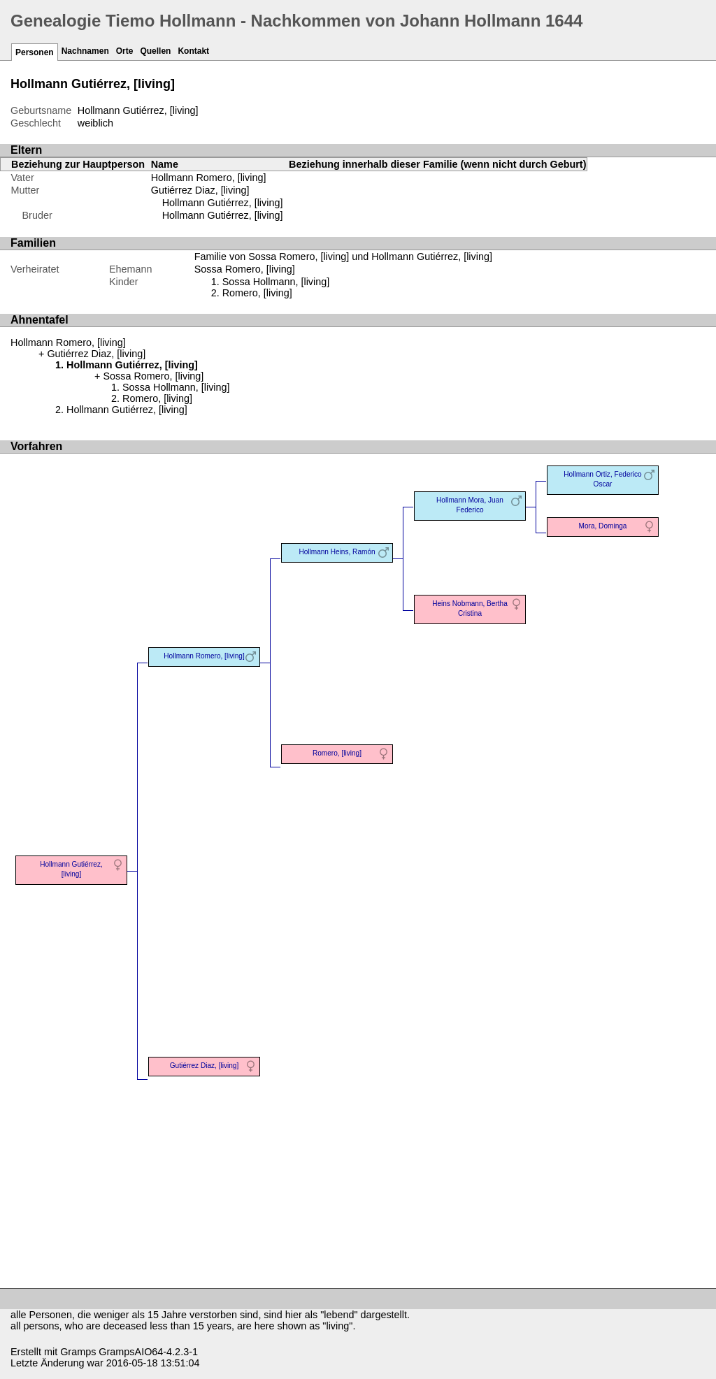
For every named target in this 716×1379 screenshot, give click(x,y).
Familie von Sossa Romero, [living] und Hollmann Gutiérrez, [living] (343, 256)
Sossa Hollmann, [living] (276, 281)
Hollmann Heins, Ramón (337, 552)
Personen (34, 52)
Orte (125, 51)
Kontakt (193, 51)
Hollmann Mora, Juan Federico (469, 505)
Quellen (155, 51)
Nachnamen (85, 51)
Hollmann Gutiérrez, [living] (222, 202)
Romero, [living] (257, 292)
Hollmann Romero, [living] (208, 177)
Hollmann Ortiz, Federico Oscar (602, 479)
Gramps (78, 1351)
